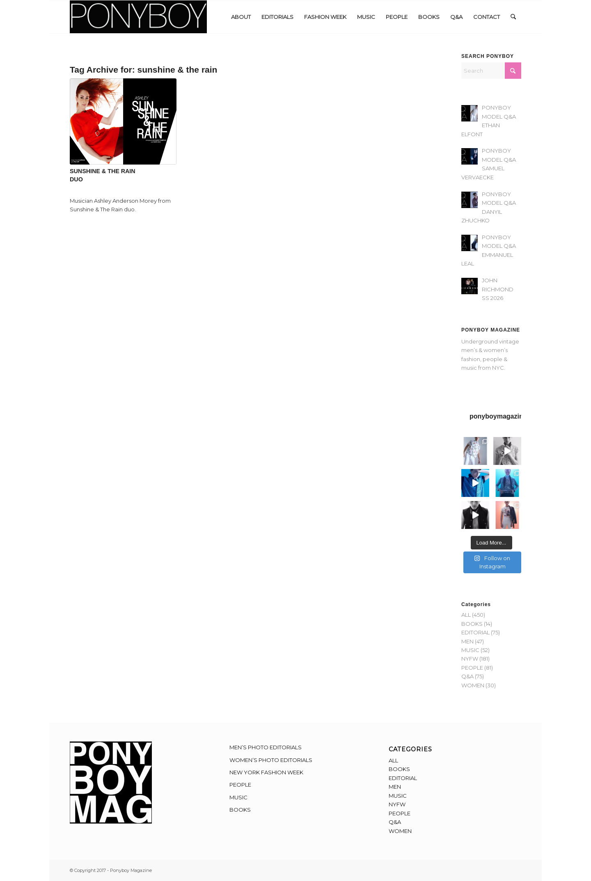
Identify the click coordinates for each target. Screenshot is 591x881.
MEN (467, 641)
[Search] (513, 16)
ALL (466, 614)
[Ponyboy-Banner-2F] (138, 16)
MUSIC (470, 650)
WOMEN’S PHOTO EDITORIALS (270, 760)
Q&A (467, 676)
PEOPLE (472, 667)
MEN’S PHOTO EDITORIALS (265, 747)
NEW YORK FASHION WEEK (266, 772)
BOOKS (472, 623)
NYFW (469, 658)
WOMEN (472, 685)
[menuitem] (241, 16)
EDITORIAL (475, 632)
